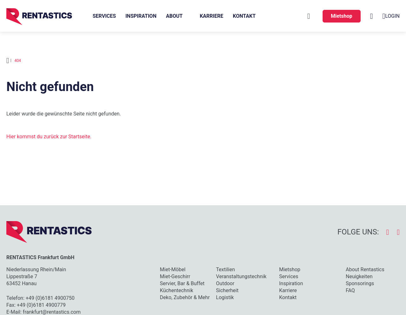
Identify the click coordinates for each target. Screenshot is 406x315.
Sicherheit (227, 290)
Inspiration (140, 16)
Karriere (211, 16)
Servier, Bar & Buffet (182, 283)
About (174, 16)
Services (104, 16)
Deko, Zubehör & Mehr (185, 297)
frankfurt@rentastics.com (52, 312)
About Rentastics (365, 269)
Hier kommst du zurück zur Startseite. (48, 137)
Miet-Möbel (172, 269)
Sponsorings (360, 283)
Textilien (225, 269)
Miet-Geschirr (175, 276)
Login (391, 16)
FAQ (350, 290)
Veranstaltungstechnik (241, 276)
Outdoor (225, 283)
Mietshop (341, 16)
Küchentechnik (176, 290)
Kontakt (244, 16)
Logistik (225, 297)
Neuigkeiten (359, 276)
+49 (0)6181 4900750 (50, 298)
